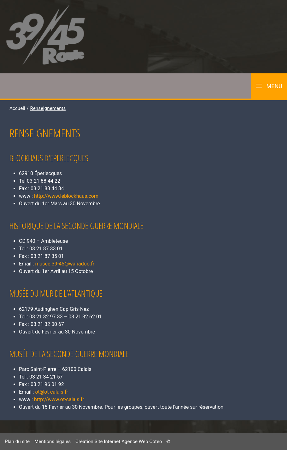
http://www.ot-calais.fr (59, 399)
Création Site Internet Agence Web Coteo (118, 441)
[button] (269, 86)
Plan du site (17, 441)
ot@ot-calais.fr (51, 392)
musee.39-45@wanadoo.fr (64, 264)
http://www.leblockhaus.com (66, 196)
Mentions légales (52, 441)
